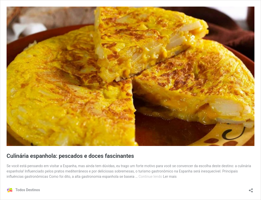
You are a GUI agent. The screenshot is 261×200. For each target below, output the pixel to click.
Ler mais (170, 176)
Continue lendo (150, 176)
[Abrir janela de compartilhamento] (250, 189)
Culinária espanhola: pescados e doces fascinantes (70, 156)
